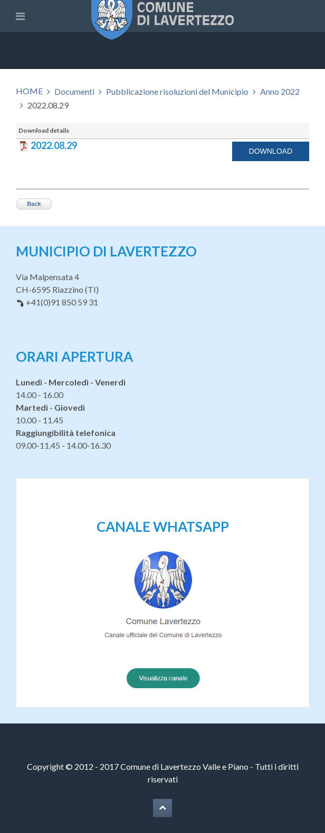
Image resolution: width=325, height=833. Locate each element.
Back (34, 204)
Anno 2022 (280, 91)
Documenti (74, 91)
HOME (29, 91)
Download (270, 151)
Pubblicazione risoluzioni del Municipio (177, 91)
